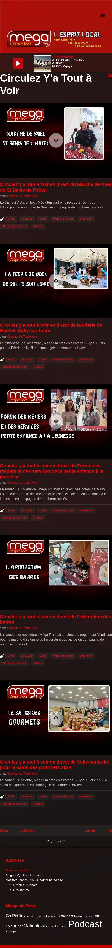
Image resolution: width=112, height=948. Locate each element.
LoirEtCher (27, 219)
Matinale (32, 925)
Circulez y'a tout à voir (14, 226)
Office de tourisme (63, 219)
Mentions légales (17, 870)
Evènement (86, 219)
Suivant (90, 830)
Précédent (28, 830)
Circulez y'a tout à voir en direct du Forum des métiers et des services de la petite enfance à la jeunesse (51, 471)
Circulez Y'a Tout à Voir (22, 196)
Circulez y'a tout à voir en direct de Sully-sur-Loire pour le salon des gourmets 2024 (54, 764)
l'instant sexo (83, 916)
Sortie (11, 219)
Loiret (43, 219)
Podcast (38, 226)
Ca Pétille (14, 915)
